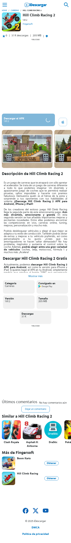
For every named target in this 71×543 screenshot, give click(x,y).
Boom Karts (24, 458)
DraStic (53, 442)
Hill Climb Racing (27, 473)
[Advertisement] (35, 76)
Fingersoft (28, 24)
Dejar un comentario (35, 409)
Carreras (15, 10)
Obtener (51, 463)
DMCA (36, 527)
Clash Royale (11, 442)
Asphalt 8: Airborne (32, 444)
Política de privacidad (35, 534)
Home (4, 10)
